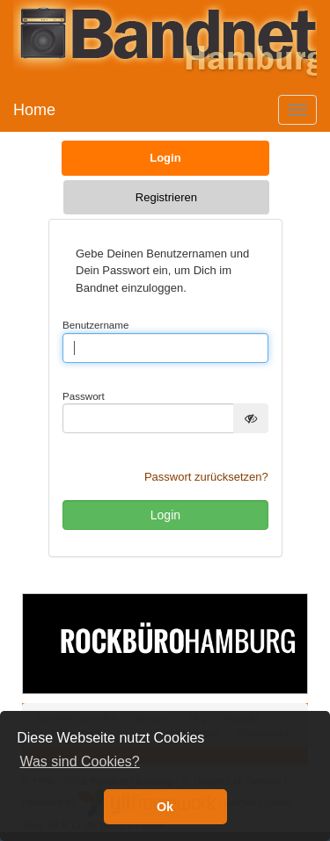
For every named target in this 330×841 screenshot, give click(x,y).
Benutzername (95, 324)
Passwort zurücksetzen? (206, 476)
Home (34, 110)
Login (165, 157)
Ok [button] (165, 807)
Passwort (83, 396)
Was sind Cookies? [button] (79, 761)
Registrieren (166, 197)
